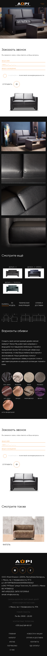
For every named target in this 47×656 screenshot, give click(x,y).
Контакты (35, 642)
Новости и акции (35, 634)
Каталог (12, 638)
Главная (12, 634)
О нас (12, 650)
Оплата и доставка (34, 638)
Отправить (11, 84)
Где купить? (35, 646)
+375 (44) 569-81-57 (23, 625)
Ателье (12, 642)
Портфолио (12, 646)
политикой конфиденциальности (31, 75)
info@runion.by (13, 594)
